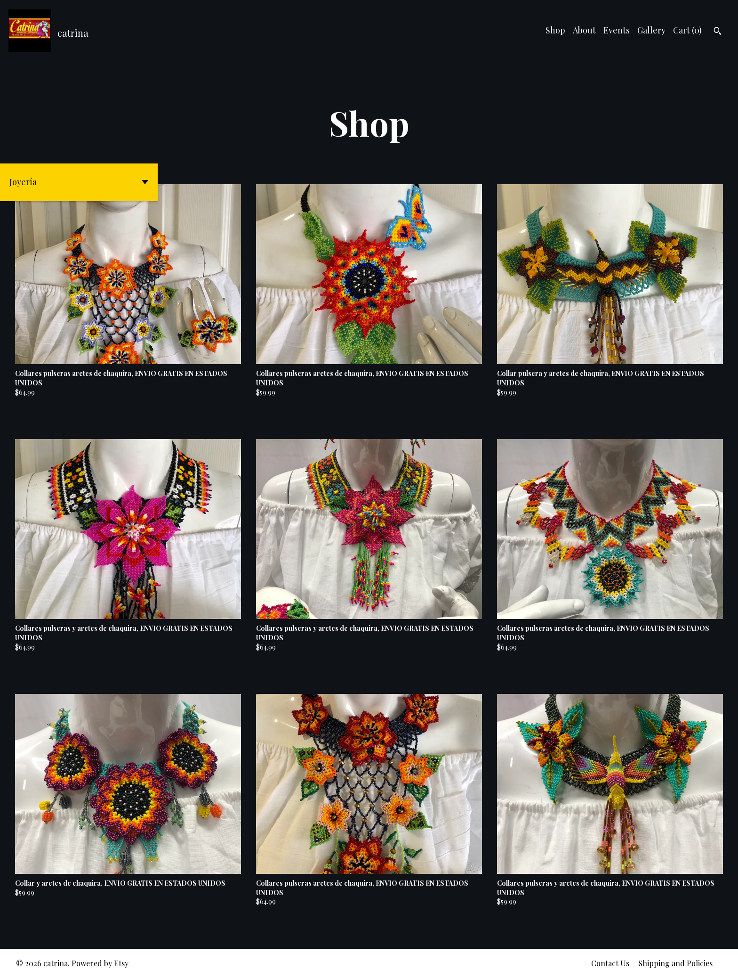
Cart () (687, 30)
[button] (79, 182)
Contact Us (610, 963)
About (584, 30)
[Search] (717, 32)
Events (616, 30)
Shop (555, 30)
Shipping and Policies (675, 963)
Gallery (651, 30)
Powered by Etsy (100, 963)
